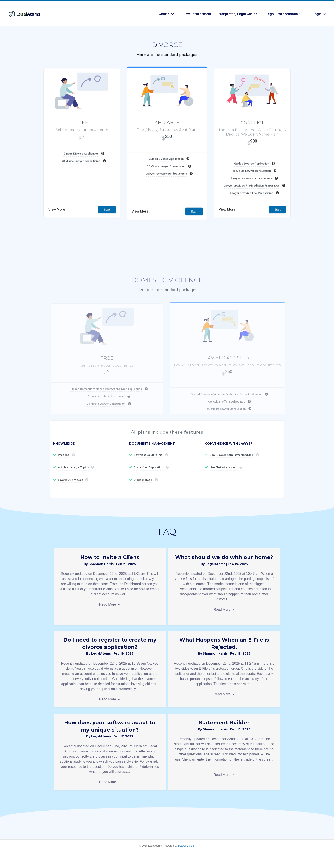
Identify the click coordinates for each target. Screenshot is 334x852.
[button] (172, 14)
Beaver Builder (186, 845)
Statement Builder (224, 722)
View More (56, 221)
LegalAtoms (216, 564)
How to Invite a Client (109, 557)
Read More (109, 604)
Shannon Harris (101, 564)
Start (107, 221)
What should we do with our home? (224, 557)
